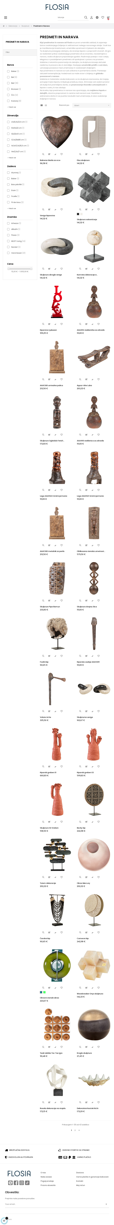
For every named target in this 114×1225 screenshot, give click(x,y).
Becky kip (81, 828)
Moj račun (80, 1185)
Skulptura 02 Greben (49, 828)
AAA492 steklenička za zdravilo (91, 330)
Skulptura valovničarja (87, 220)
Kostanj (16, 101)
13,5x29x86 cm (19, 140)
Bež (14, 83)
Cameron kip (83, 938)
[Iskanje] (73, 17)
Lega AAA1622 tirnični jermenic (53, 496)
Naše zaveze (46, 1177)
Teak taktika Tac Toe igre (51, 1053)
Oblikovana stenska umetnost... (91, 551)
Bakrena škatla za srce (50, 160)
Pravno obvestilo (48, 1185)
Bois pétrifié (17, 185)
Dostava (80, 1173)
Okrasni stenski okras (49, 998)
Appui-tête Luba (84, 385)
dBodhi (15, 229)
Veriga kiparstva (47, 216)
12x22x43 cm (18, 134)
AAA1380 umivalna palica (51, 385)
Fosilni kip (44, 662)
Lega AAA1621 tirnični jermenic (90, 496)
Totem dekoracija (48, 883)
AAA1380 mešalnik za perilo (52, 551)
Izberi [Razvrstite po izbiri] (92, 105)
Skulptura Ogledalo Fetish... (52, 441)
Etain (14, 190)
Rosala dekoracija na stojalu (53, 1108)
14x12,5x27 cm (18, 152)
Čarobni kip (45, 938)
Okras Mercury (83, 883)
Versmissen (18, 253)
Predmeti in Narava (17, 42)
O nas (43, 1173)
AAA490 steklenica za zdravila (90, 441)
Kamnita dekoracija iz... (87, 275)
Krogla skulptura (84, 1053)
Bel (14, 77)
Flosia (15, 235)
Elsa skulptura (83, 160)
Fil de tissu (17, 202)
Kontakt (79, 1181)
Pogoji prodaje (47, 1181)
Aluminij (16, 173)
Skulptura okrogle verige (51, 275)
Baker (15, 71)
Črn (14, 95)
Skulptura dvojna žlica (87, 607)
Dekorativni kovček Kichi (87, 1108)
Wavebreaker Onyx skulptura (90, 994)
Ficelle (15, 196)
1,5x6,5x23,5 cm (19, 122)
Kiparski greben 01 (48, 773)
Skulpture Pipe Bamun (50, 607)
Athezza (16, 223)
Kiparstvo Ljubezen (48, 330)
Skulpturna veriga (85, 717)
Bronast (16, 89)
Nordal (16, 247)
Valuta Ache (45, 717)
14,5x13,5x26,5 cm (20, 146)
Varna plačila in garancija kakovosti (92, 1177)
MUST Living (18, 241)
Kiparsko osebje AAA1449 (88, 662)
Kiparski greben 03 (85, 773)
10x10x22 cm (17, 128)
